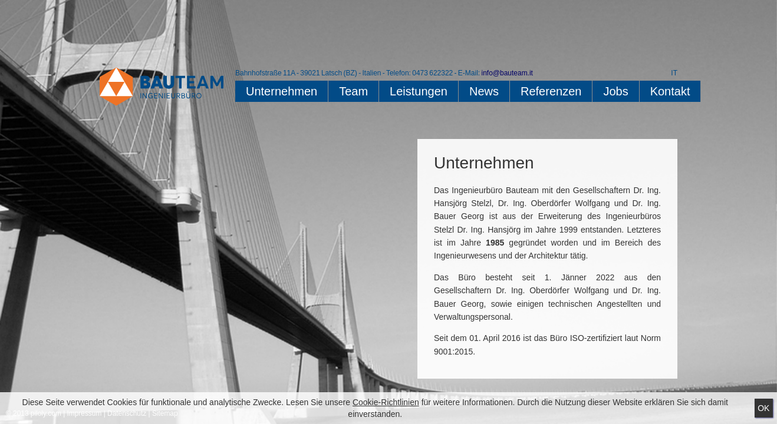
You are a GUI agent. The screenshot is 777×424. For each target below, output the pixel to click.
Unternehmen (281, 91)
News (484, 91)
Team (353, 91)
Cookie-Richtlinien (386, 402)
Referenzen (551, 91)
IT (674, 73)
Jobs (615, 91)
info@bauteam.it (506, 73)
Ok (763, 408)
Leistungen (418, 91)
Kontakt (670, 91)
